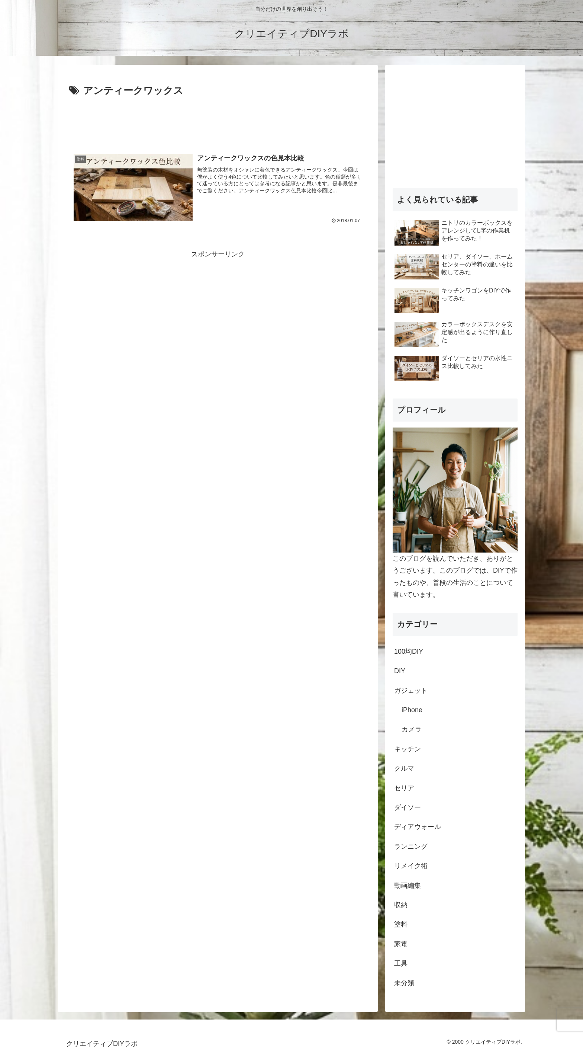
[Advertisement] (218, 120)
